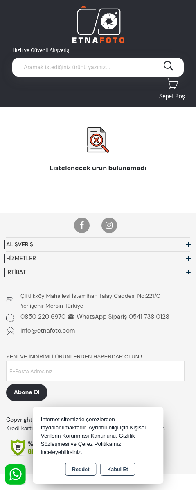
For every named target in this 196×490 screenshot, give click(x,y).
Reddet (80, 469)
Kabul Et (117, 469)
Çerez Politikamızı (100, 444)
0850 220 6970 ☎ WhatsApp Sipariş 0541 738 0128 (94, 317)
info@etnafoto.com (47, 331)
